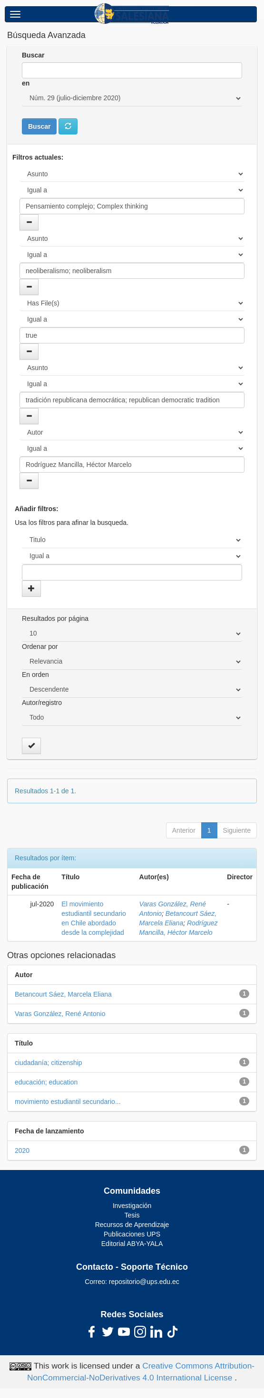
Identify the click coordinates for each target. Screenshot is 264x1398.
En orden (35, 674)
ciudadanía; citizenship (48, 1062)
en (25, 83)
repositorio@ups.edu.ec (144, 1281)
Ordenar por (40, 646)
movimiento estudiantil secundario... (68, 1101)
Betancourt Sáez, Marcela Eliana (63, 994)
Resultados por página (55, 618)
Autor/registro (42, 702)
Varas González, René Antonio (60, 1014)
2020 (22, 1150)
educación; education (46, 1082)
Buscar (33, 55)
